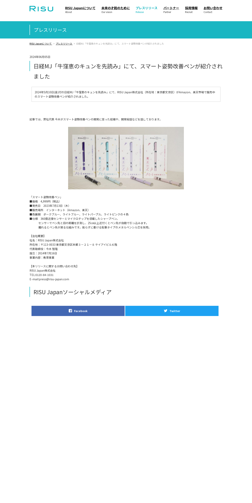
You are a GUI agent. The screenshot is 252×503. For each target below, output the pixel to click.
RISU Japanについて (80, 8)
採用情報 (191, 8)
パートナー (171, 8)
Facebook (51, 306)
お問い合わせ (213, 8)
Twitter (91, 306)
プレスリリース (147, 8)
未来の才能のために (115, 8)
